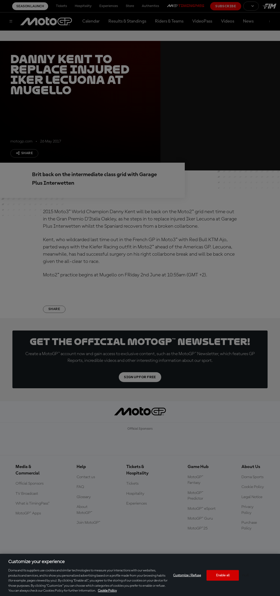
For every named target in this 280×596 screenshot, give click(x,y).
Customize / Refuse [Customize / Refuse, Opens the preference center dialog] (187, 575)
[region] (140, 575)
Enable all (223, 575)
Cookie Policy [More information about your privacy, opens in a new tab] (107, 590)
